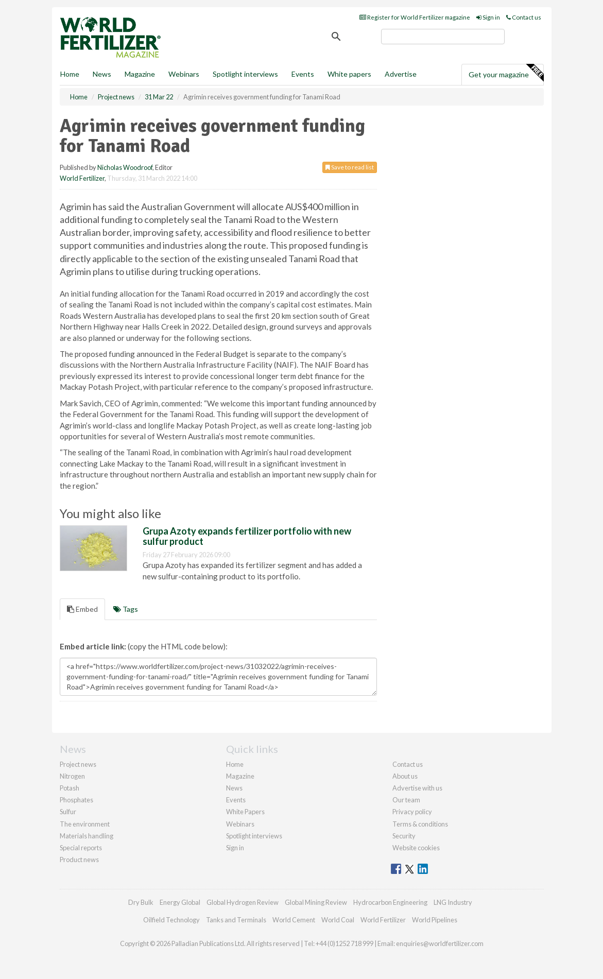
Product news (79, 859)
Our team (406, 800)
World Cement (293, 920)
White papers (349, 74)
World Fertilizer (82, 178)
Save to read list (349, 167)
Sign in (488, 17)
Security (404, 836)
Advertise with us (417, 788)
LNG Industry (453, 902)
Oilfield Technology (171, 920)
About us (405, 776)
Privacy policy (412, 812)
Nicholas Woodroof (124, 167)
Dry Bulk (140, 902)
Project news (78, 764)
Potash (69, 788)
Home (69, 74)
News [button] (102, 74)
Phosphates (76, 800)
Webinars (183, 74)
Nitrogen (72, 776)
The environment (85, 824)
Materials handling (86, 836)
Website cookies (416, 848)
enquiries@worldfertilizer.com (440, 943)
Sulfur (68, 812)
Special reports (81, 848)
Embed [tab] (82, 609)
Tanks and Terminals (236, 920)
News (234, 788)
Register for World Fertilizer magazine (414, 17)
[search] (443, 36)
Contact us (523, 17)
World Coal (337, 920)
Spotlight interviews (245, 74)
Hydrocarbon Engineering (390, 902)
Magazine (140, 74)
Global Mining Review (316, 902)
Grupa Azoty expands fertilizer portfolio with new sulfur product (247, 536)
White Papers (245, 812)
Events (302, 74)
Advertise (401, 74)
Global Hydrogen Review (242, 902)
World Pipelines (434, 920)
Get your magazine (506, 73)
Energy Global (180, 902)
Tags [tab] (125, 609)
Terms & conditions (420, 824)
